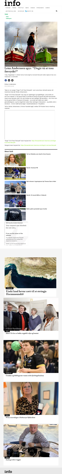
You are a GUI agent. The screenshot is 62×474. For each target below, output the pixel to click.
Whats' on (30, 11)
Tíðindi (14, 7)
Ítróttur (21, 7)
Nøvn (27, 7)
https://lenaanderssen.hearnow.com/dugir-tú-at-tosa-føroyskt (38, 145)
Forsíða (8, 7)
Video (7, 16)
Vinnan (32, 7)
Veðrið (47, 7)
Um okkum (21, 11)
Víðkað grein (9, 18)
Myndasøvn (40, 7)
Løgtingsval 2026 (11, 11)
